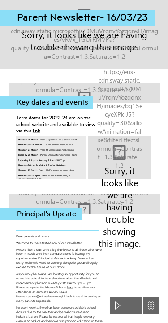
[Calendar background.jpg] (84, 90)
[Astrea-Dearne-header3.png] (84, 34)
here (70, 287)
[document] (84, 161)
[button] (118, 305)
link (36, 130)
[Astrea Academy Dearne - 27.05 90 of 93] (119, 157)
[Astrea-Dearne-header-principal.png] (84, 202)
